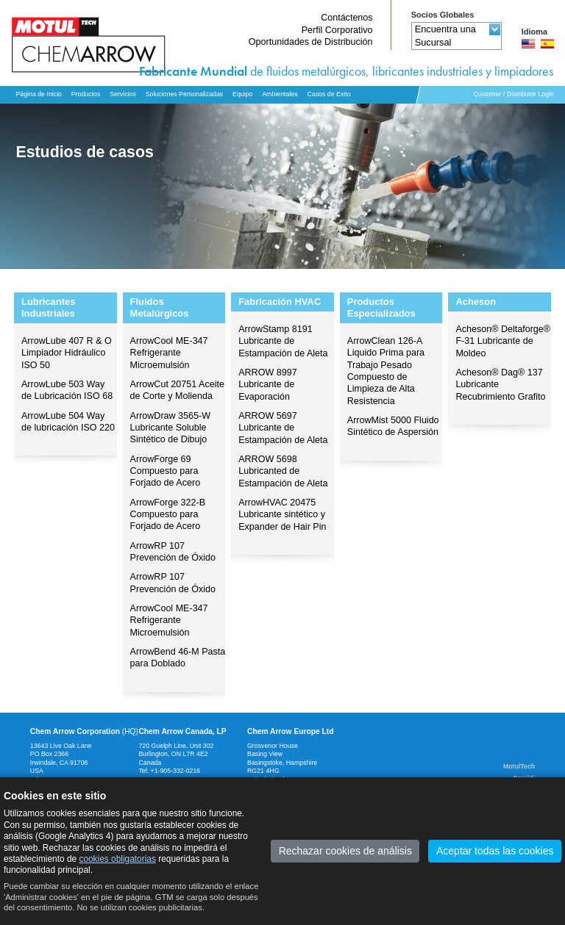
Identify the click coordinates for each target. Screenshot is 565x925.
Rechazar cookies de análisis (345, 851)
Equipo (242, 94)
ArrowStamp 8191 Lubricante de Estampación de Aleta (282, 341)
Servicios (123, 94)
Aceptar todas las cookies (495, 851)
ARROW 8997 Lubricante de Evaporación (267, 384)
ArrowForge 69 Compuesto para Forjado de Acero (165, 471)
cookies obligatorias (117, 859)
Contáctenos (346, 17)
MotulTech (519, 766)
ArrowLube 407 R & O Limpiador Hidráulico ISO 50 (66, 353)
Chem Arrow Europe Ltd (290, 731)
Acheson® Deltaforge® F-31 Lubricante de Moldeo (502, 341)
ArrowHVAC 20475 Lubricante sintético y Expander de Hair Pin (282, 514)
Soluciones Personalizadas (185, 94)
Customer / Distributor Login (513, 94)
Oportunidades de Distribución (311, 42)
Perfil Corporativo (337, 30)
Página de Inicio (38, 94)
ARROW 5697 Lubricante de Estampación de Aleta (282, 428)
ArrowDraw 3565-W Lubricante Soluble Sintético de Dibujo (170, 428)
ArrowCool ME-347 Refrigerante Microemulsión (169, 353)
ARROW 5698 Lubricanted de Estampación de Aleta (282, 471)
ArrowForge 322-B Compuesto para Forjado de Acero (168, 514)
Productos (86, 94)
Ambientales (279, 94)
